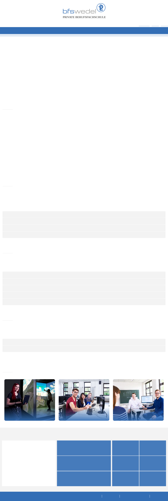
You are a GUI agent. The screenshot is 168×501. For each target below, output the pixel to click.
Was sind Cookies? (52, 137)
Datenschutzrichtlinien (69, 92)
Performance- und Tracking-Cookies (67, 106)
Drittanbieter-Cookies (59, 117)
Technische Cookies (59, 96)
